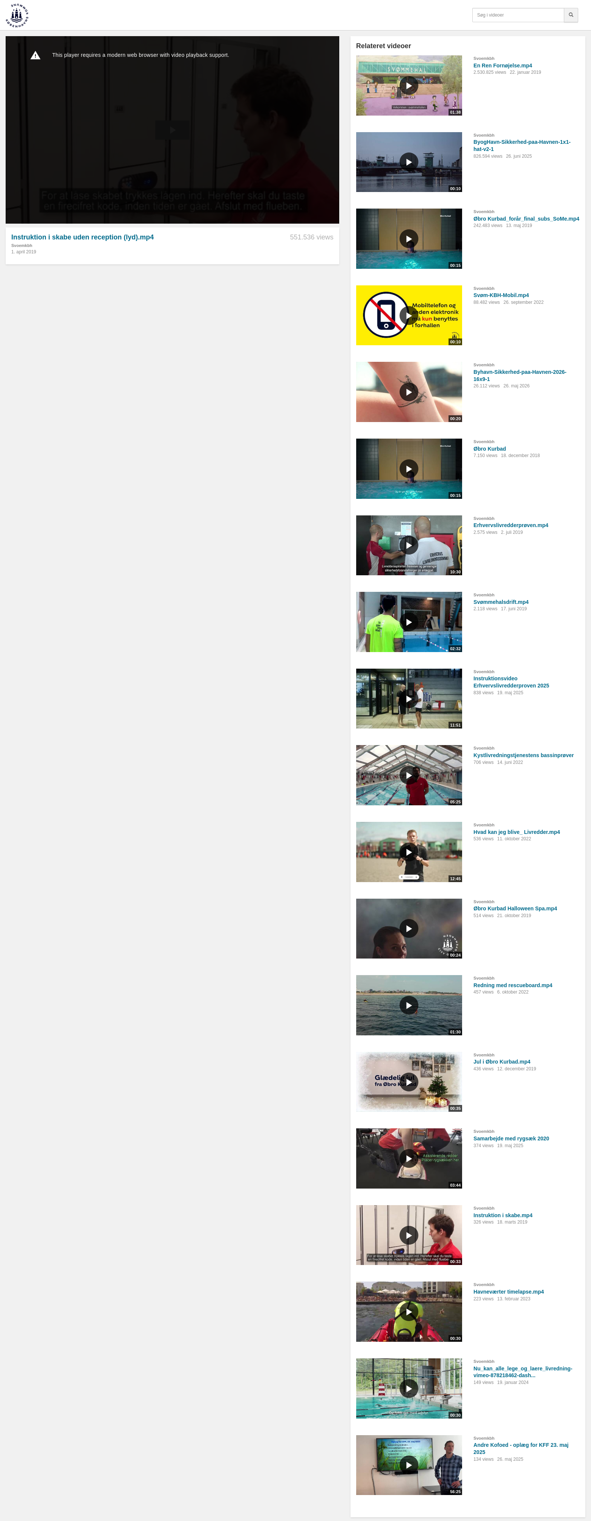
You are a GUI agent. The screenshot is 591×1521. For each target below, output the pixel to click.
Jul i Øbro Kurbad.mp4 (501, 1062)
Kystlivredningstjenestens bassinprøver (523, 755)
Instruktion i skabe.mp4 (502, 1215)
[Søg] (571, 15)
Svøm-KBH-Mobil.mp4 (501, 295)
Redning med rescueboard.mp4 (512, 985)
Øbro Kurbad (489, 449)
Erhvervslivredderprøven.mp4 (510, 525)
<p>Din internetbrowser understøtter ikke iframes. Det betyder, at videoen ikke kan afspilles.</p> (172, 130)
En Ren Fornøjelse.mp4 (502, 65)
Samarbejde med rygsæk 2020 (511, 1138)
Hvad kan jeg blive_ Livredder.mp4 (516, 832)
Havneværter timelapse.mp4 (508, 1292)
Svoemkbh (21, 245)
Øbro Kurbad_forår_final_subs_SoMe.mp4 (526, 219)
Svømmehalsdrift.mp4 (500, 602)
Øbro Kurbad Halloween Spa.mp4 (515, 908)
